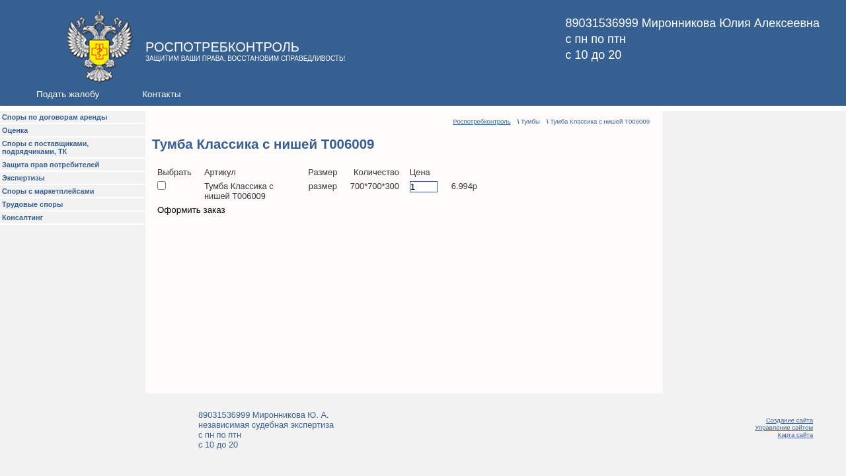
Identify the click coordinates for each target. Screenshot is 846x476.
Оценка (15, 130)
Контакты (161, 94)
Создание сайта (789, 420)
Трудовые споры (32, 204)
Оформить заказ (191, 210)
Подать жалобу (67, 94)
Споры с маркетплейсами (48, 191)
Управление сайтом (784, 427)
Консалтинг (22, 217)
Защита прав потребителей (50, 165)
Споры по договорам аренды (54, 117)
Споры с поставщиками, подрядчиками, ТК (45, 147)
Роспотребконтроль (481, 121)
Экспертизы (23, 178)
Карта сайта (795, 434)
